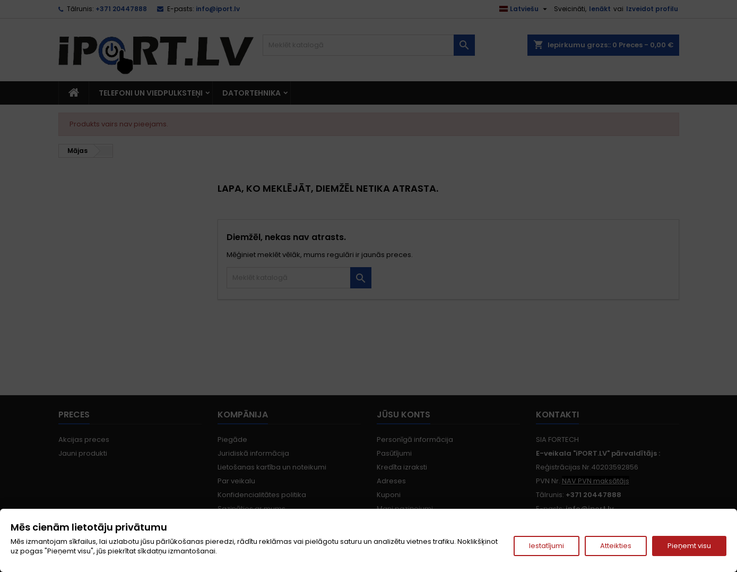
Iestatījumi (546, 546)
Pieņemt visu (689, 546)
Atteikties (615, 546)
